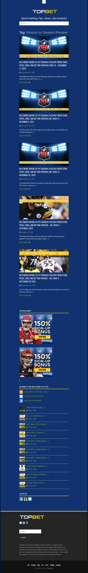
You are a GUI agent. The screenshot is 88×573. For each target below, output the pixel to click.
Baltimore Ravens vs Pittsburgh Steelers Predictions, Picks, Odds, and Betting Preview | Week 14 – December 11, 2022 (43, 65)
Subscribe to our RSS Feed (35, 392)
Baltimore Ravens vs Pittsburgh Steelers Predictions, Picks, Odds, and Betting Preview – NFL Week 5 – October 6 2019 (43, 225)
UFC (43, 565)
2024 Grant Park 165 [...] (35, 407)
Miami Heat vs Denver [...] (35, 433)
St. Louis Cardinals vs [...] (35, 416)
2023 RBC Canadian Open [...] (37, 441)
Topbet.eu (50, 568)
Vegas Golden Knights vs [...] (37, 466)
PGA (47, 565)
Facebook (23, 523)
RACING (58, 565)
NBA (38, 565)
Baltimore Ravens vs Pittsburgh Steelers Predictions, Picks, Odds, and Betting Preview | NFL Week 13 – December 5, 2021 (43, 118)
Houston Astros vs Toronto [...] (37, 474)
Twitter (20, 523)
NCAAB (33, 565)
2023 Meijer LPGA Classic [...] (37, 424)
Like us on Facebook (33, 400)
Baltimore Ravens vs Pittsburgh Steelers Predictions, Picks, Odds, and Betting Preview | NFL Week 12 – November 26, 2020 (43, 172)
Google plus (27, 523)
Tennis (52, 565)
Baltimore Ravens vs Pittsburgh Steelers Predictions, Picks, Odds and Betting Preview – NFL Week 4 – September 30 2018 (43, 278)
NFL (29, 565)
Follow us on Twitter (33, 396)
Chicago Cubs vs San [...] (35, 483)
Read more (24, 82)
